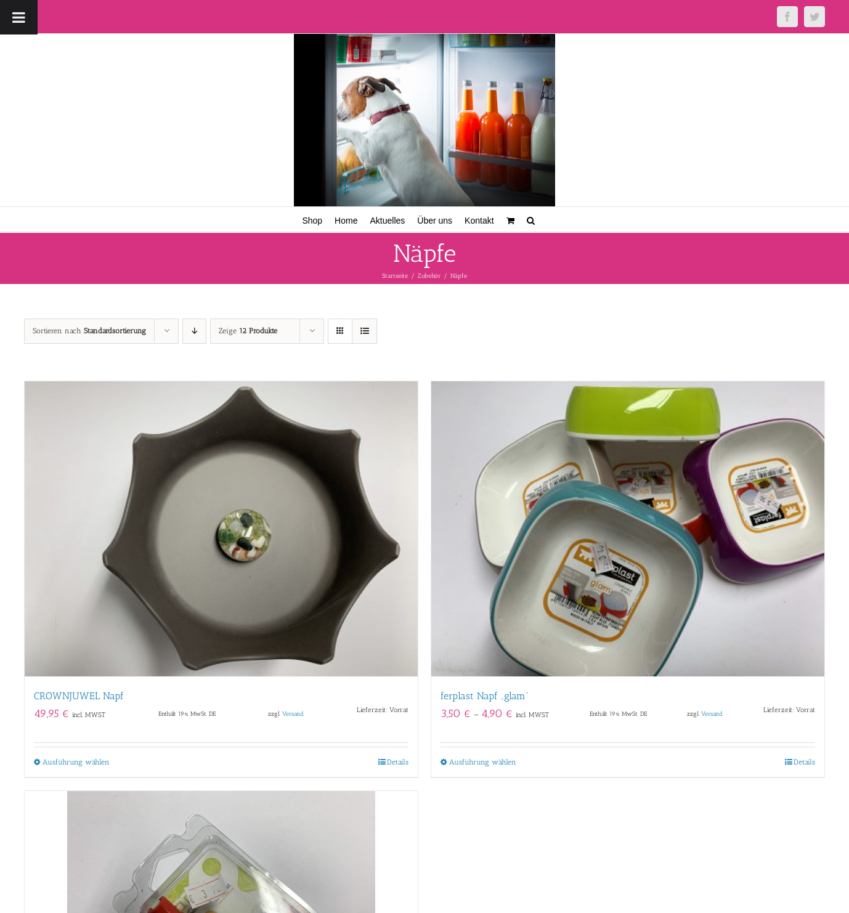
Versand (293, 714)
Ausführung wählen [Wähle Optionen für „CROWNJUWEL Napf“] (76, 762)
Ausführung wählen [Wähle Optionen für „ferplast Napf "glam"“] (482, 762)
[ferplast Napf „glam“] (627, 528)
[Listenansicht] (364, 331)
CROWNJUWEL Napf (79, 696)
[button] (531, 219)
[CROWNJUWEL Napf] (221, 528)
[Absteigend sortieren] (194, 331)
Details (397, 762)
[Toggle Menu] (19, 17)
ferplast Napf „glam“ (485, 696)
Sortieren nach (89, 331)
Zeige (248, 331)
